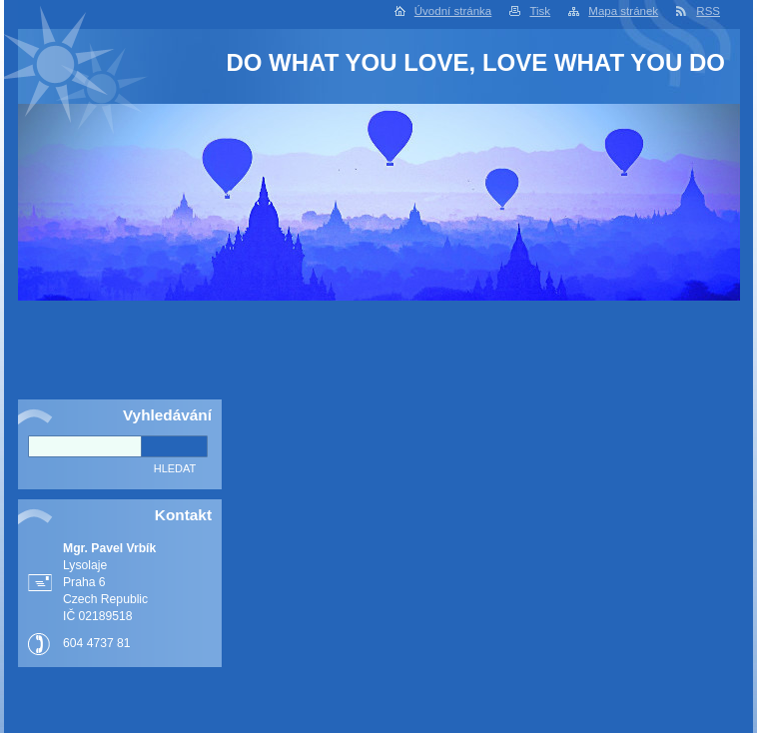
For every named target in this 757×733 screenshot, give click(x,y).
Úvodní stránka (452, 11)
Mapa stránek (623, 11)
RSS (708, 11)
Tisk (539, 11)
